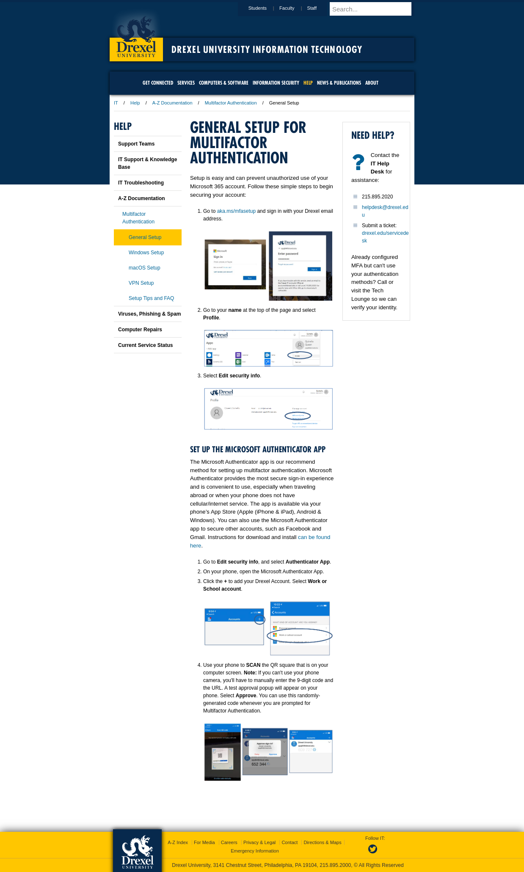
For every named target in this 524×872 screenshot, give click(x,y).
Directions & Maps (322, 842)
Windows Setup (146, 253)
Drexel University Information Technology (266, 49)
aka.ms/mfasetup (236, 211)
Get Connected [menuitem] (158, 83)
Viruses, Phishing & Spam (149, 314)
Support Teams (136, 144)
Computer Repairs (140, 330)
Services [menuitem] (186, 83)
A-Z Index (178, 842)
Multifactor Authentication (231, 102)
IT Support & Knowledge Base (147, 163)
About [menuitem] (371, 83)
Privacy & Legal (259, 842)
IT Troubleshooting (141, 183)
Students (265, 8)
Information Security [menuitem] (276, 83)
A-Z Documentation (172, 102)
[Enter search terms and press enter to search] (376, 9)
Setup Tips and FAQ (151, 298)
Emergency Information (255, 850)
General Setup (145, 237)
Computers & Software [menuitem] (223, 83)
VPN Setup (141, 283)
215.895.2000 (335, 865)
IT (116, 102)
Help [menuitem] (308, 83)
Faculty (294, 8)
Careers (229, 842)
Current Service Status (145, 345)
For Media (204, 842)
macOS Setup (144, 268)
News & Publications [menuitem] (339, 83)
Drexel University (136, 33)
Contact (289, 842)
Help (135, 102)
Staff (320, 8)
